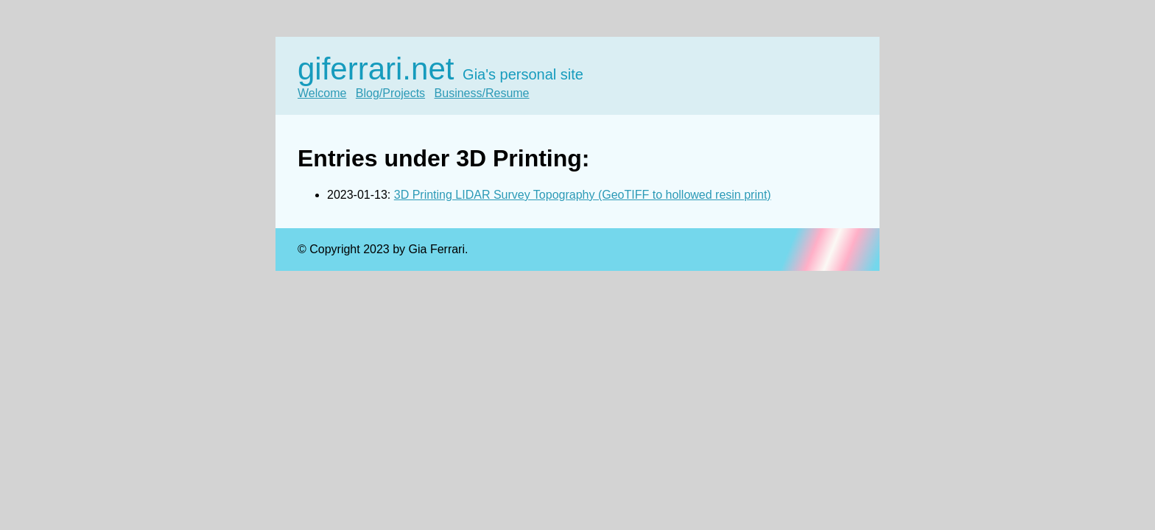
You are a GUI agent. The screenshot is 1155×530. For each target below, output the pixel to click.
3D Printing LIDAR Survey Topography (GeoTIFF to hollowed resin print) (582, 194)
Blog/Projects (390, 93)
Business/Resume (482, 93)
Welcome (322, 93)
